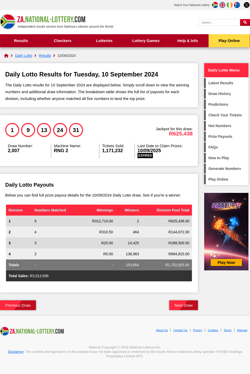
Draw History (219, 94)
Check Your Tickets (225, 115)
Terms (228, 330)
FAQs (213, 147)
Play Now (226, 262)
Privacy (197, 330)
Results (21, 40)
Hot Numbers (219, 126)
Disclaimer (16, 352)
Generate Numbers (224, 169)
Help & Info (187, 40)
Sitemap (242, 330)
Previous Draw (18, 305)
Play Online (229, 40)
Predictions (218, 104)
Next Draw (183, 305)
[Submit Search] (245, 22)
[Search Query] (219, 22)
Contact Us (180, 330)
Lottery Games (146, 40)
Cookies (213, 330)
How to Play (218, 158)
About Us (162, 330)
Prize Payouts (220, 136)
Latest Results (220, 83)
